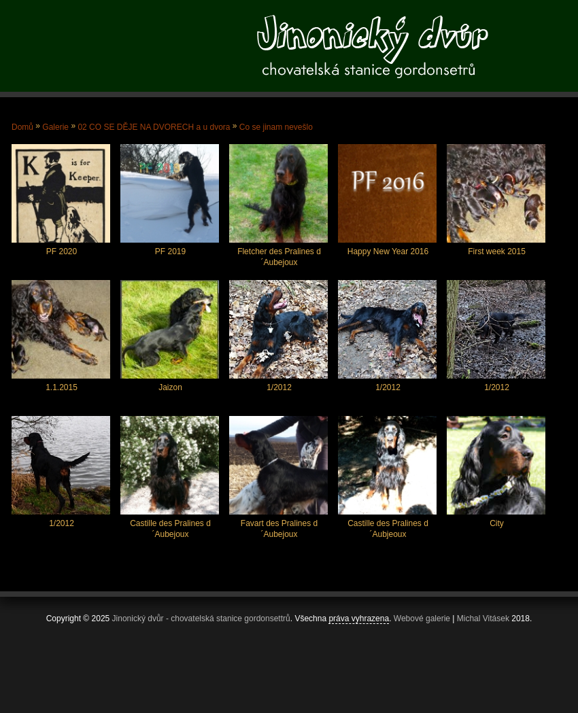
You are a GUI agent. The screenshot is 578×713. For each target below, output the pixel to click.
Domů (22, 127)
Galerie (55, 127)
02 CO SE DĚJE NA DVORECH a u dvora (154, 127)
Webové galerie (422, 618)
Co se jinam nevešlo (276, 127)
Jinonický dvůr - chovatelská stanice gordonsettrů (201, 618)
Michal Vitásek (483, 618)
